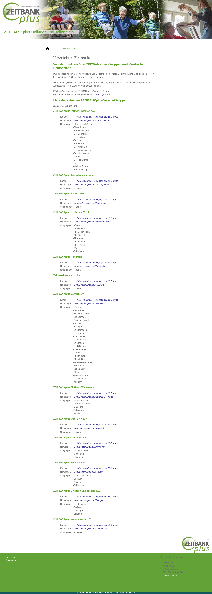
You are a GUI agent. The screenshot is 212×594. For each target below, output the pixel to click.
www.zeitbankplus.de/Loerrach (89, 303)
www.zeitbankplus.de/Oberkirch (89, 428)
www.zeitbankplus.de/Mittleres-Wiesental (93, 397)
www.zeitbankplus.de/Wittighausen (90, 529)
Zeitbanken (69, 48)
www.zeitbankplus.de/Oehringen (89, 447)
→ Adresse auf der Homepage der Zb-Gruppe (96, 117)
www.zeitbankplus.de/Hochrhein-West (92, 222)
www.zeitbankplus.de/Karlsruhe (89, 285)
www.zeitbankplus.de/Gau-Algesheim (92, 184)
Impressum (10, 557)
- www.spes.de (170, 575)
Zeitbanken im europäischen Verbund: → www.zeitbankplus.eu (106, 593)
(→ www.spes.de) (101, 94)
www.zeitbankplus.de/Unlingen (89, 500)
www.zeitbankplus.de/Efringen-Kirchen (92, 120)
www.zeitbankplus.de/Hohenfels (89, 266)
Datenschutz (11, 560)
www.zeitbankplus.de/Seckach (88, 472)
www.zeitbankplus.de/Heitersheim (90, 203)
